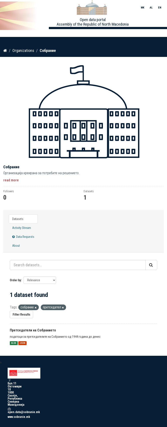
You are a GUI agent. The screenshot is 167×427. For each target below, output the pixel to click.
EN (159, 7)
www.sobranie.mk (9, 416)
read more (11, 180)
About (16, 245)
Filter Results (21, 314)
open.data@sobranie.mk (9, 410)
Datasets (17, 219)
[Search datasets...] (78, 265)
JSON (22, 343)
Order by (15, 280)
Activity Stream (21, 228)
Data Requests (23, 236)
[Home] (5, 50)
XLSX (13, 343)
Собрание (48, 50)
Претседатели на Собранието (33, 330)
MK (142, 7)
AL (151, 7)
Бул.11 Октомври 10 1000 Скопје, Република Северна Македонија (9, 392)
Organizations (23, 50)
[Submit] (151, 265)
